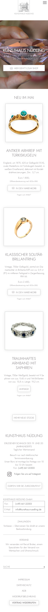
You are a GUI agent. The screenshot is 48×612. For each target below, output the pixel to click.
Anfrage (24, 389)
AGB (24, 590)
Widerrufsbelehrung (24, 596)
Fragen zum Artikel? (24, 195)
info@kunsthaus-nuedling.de (28, 509)
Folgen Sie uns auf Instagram (24, 474)
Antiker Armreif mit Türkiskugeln (24, 153)
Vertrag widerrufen (24, 602)
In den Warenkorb (26, 188)
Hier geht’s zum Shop (26, 68)
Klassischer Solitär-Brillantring (24, 257)
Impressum (24, 579)
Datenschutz (24, 585)
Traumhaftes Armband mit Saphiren (24, 363)
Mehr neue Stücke (24, 417)
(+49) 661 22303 (26, 468)
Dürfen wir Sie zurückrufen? (24, 486)
